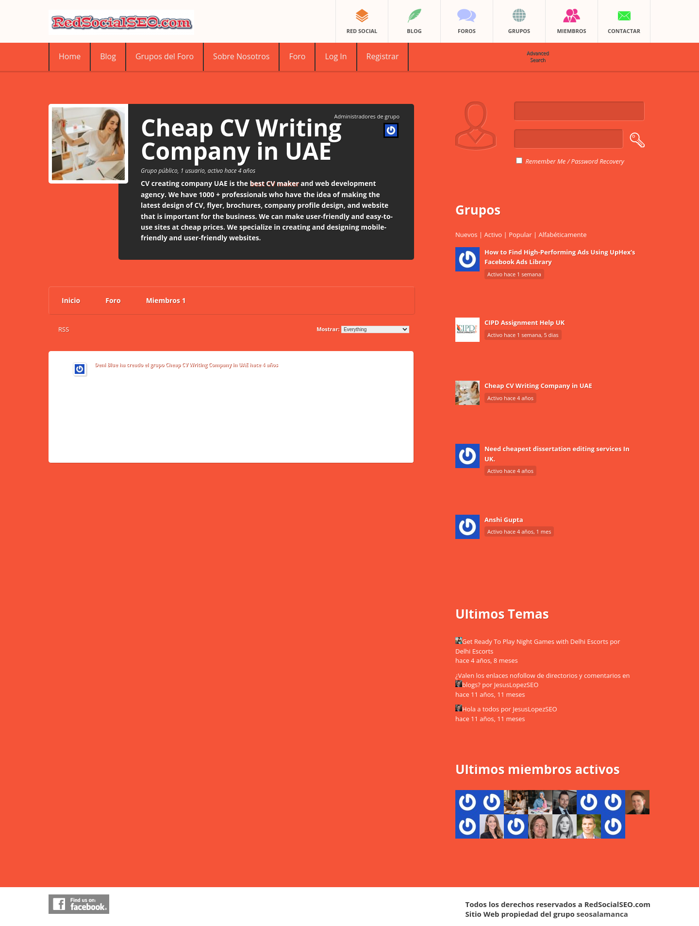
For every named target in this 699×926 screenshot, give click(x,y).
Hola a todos (480, 709)
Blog (108, 56)
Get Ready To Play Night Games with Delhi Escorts (535, 641)
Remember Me (541, 161)
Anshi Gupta (503, 519)
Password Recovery (597, 161)
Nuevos (466, 234)
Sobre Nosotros (241, 56)
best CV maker (274, 183)
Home (70, 56)
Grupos (477, 210)
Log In (336, 56)
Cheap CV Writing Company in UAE (207, 364)
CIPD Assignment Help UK (524, 322)
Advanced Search (538, 56)
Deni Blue (106, 364)
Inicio (71, 300)
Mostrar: (327, 329)
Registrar (382, 56)
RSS (63, 329)
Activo (493, 234)
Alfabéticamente (562, 234)
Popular (520, 234)
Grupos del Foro (164, 56)
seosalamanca (602, 914)
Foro (297, 56)
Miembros (166, 300)
